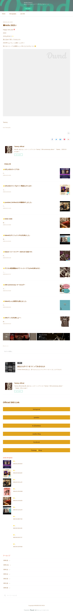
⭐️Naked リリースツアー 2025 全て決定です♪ (18, 252)
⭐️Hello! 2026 (7, 219)
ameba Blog (37, 435)
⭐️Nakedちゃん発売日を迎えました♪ (15, 302)
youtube (36, 419)
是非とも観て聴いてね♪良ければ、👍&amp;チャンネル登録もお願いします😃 (24, 240)
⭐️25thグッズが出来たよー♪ (12, 319)
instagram (36, 411)
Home (3, 14)
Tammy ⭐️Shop (36, 451)
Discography (12, 14)
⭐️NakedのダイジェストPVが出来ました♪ (16, 236)
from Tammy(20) (6, 127)
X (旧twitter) (36, 427)
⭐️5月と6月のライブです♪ (11, 169)
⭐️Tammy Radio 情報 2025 (20, 517)
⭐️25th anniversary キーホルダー (14, 285)
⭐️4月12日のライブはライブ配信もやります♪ (17, 186)
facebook (36, 443)
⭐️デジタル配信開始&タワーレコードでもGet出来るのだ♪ (21, 269)
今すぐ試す (27, 8)
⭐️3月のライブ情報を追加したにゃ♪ (23, 490)
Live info (22, 14)
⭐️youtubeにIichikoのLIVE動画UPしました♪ (17, 202)
